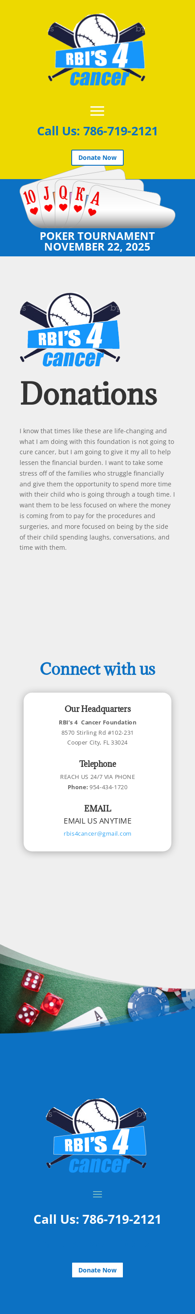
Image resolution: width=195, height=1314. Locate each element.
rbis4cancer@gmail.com (98, 833)
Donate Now (97, 157)
